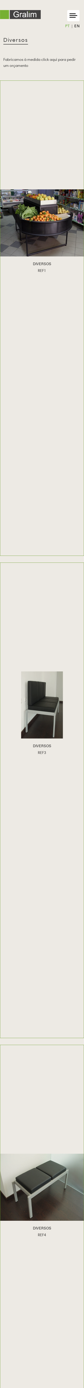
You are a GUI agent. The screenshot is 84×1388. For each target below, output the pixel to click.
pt (67, 26)
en (77, 26)
